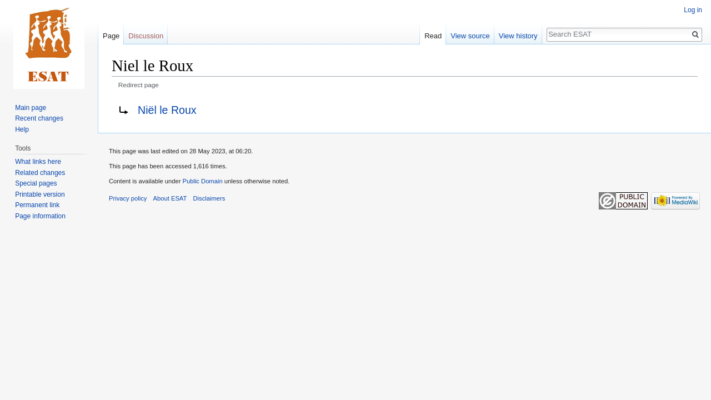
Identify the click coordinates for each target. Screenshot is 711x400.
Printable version (39, 194)
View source (470, 36)
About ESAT (170, 198)
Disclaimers (209, 198)
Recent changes (39, 118)
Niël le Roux (167, 110)
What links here (38, 162)
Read (433, 36)
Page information (40, 216)
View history (518, 36)
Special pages (36, 183)
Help (22, 129)
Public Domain (202, 181)
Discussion (145, 36)
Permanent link (37, 205)
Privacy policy (128, 198)
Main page (30, 108)
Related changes (40, 173)
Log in (693, 10)
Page (111, 36)
